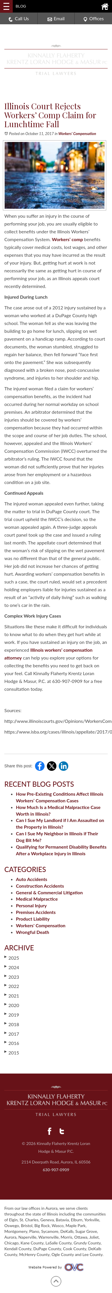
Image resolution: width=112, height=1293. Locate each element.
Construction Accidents (40, 886)
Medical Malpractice (37, 899)
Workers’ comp (67, 239)
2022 (11, 986)
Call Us (18, 19)
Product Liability (32, 918)
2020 (11, 1005)
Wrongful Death (32, 932)
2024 (11, 967)
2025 (11, 957)
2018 (11, 1024)
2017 (11, 1034)
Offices (93, 19)
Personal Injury (31, 905)
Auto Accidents (31, 879)
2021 (11, 995)
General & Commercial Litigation (49, 892)
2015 (11, 1052)
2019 (11, 1014)
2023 (11, 977)
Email (56, 19)
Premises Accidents (36, 912)
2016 (11, 1043)
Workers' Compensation (77, 133)
